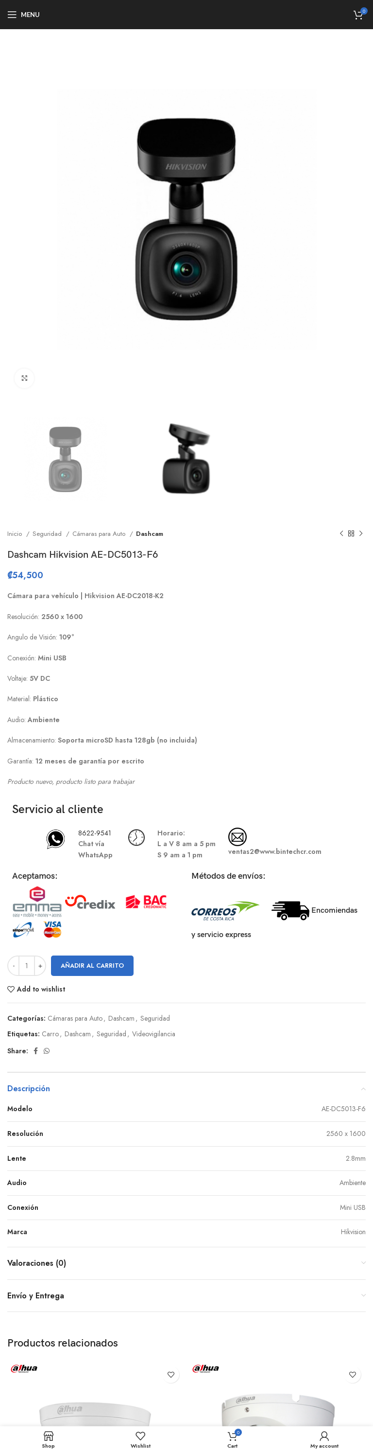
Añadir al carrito (92, 965)
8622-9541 (94, 833)
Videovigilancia (153, 1034)
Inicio (15, 533)
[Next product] (361, 534)
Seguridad (48, 533)
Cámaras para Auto (99, 533)
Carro (50, 1034)
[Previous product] (341, 534)
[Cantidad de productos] (26, 966)
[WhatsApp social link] (46, 1051)
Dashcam (149, 533)
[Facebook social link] (36, 1051)
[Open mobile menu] (23, 14)
